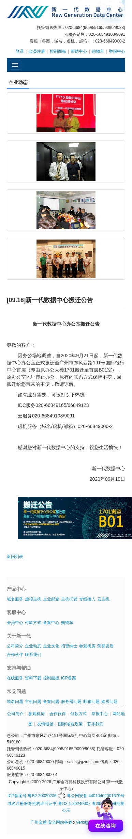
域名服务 (15, 599)
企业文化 (51, 646)
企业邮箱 (51, 599)
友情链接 (45, 724)
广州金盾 (38, 822)
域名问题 (15, 701)
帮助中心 (79, 51)
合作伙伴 (15, 654)
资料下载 (33, 678)
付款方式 (33, 622)
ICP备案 (68, 678)
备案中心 (51, 622)
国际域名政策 (70, 724)
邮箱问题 (91, 701)
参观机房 (87, 646)
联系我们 (33, 654)
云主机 (103, 599)
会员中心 (15, 622)
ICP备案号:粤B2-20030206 (32, 795)
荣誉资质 (105, 646)
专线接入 (87, 599)
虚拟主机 (33, 599)
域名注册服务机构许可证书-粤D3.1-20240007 (49, 803)
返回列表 (15, 556)
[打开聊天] (105, 812)
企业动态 (33, 646)
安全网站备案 (60, 822)
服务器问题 (71, 701)
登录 (20, 51)
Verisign (83, 822)
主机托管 (69, 599)
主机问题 (33, 701)
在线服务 (15, 678)
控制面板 (58, 51)
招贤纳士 (69, 646)
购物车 (98, 51)
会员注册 (37, 51)
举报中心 (117, 51)
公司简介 (15, 646)
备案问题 (51, 701)
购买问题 (109, 701)
